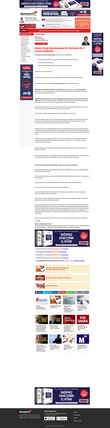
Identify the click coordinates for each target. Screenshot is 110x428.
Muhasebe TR (48, 425)
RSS (75, 8)
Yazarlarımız (23, 61)
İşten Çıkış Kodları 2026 (25, 50)
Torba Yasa (23, 57)
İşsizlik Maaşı (25, 48)
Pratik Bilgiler (23, 53)
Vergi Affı (23, 59)
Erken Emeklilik (25, 42)
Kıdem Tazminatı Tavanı (26, 51)
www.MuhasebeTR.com (45, 224)
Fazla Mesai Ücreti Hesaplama (25, 45)
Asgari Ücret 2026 (50, 8)
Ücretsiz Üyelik (76, 415)
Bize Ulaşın (87, 8)
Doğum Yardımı (24, 41)
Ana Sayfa (44, 8)
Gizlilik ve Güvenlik (77, 420)
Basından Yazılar (24, 38)
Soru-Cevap (23, 54)
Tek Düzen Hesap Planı (25, 56)
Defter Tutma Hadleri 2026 (68, 8)
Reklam (83, 8)
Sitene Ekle (79, 8)
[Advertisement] (26, 124)
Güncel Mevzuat (24, 47)
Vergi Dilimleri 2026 (58, 8)
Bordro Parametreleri (25, 39)
